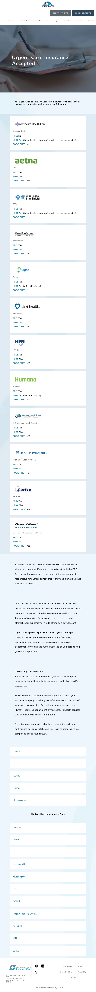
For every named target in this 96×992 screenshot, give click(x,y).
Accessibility (82, 972)
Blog (55, 21)
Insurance (79, 21)
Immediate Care (25, 21)
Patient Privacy (67, 966)
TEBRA (60, 988)
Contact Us (66, 21)
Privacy (80, 966)
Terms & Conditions (66, 972)
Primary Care (10, 21)
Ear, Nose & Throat (42, 21)
